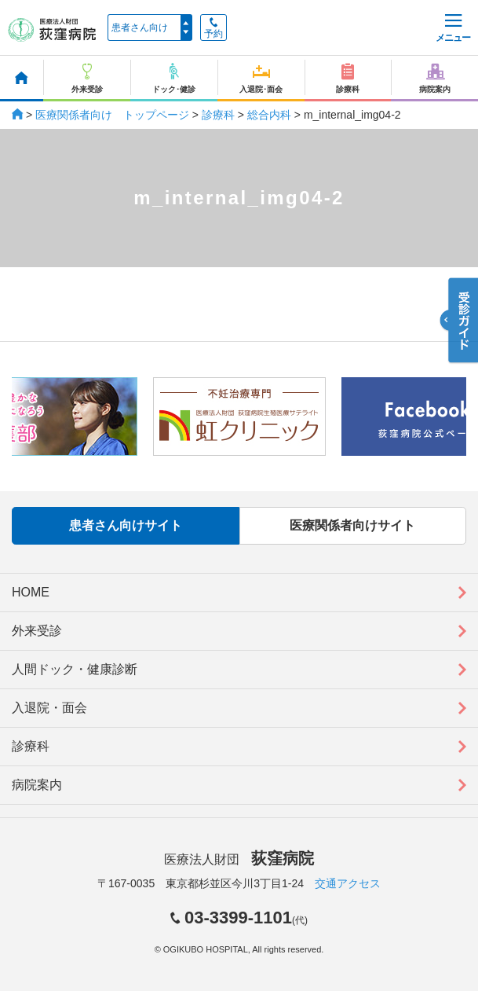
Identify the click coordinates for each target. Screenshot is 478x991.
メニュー (453, 28)
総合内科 (269, 114)
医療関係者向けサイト (352, 525)
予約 (213, 28)
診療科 (218, 114)
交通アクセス (348, 883)
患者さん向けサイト (125, 525)
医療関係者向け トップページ (112, 114)
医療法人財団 (238, 859)
